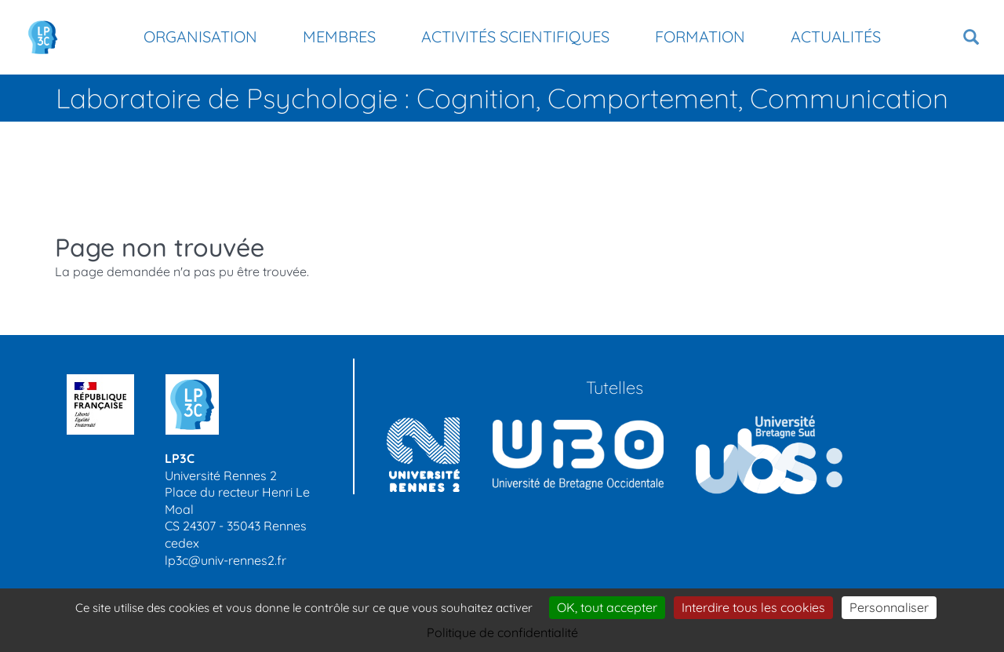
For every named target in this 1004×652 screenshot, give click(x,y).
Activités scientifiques (515, 36)
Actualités (836, 36)
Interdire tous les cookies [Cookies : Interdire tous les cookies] (753, 607)
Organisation (200, 36)
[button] (971, 37)
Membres (339, 36)
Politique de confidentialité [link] (502, 632)
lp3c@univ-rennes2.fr (225, 560)
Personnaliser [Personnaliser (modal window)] (889, 607)
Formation (700, 36)
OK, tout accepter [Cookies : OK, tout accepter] (607, 607)
